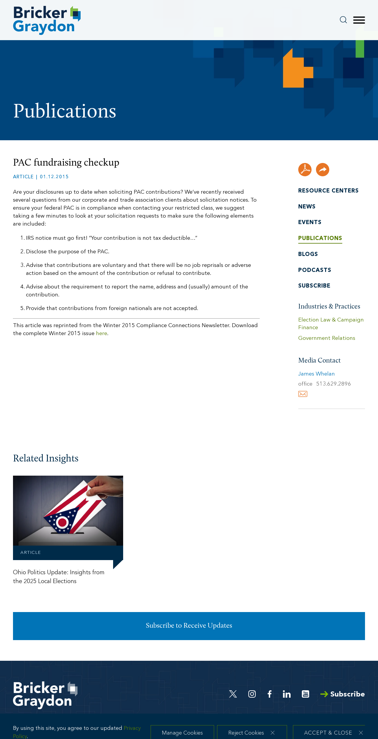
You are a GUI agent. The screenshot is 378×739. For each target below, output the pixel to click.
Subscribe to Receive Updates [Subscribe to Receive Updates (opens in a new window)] (189, 625)
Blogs (308, 254)
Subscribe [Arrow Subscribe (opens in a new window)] (342, 694)
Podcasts (314, 270)
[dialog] (189, 728)
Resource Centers (328, 191)
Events (310, 223)
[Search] (343, 19)
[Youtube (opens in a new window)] (305, 694)
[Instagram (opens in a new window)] (252, 694)
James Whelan (316, 374)
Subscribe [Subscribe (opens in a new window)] (314, 286)
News (307, 207)
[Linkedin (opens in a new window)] (287, 694)
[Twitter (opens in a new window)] (233, 694)
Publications (320, 239)
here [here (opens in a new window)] (101, 334)
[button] (322, 169)
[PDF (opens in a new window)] (305, 169)
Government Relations (326, 338)
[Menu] (359, 20)
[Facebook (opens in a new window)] (270, 694)
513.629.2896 (333, 384)
